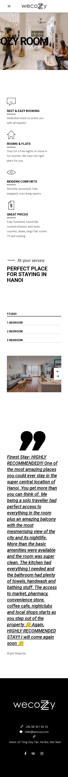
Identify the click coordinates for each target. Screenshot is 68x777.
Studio (12, 314)
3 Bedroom (15, 340)
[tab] (34, 313)
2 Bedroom (15, 331)
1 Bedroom (15, 322)
